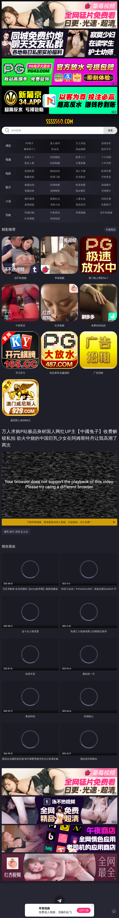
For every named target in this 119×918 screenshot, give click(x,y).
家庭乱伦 (55, 198)
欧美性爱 (106, 171)
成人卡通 (80, 171)
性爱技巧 (106, 204)
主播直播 (80, 163)
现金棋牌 (80, 149)
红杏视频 (29, 218)
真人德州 (55, 143)
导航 (8, 215)
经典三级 (55, 176)
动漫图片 (106, 184)
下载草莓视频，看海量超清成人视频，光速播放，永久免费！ (71, 522)
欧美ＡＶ (80, 157)
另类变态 (106, 176)
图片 (8, 187)
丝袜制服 (55, 163)
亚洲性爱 (29, 171)
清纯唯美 (55, 190)
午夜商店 (55, 212)
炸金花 (55, 149)
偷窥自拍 (29, 184)
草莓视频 (80, 212)
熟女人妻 (29, 163)
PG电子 (29, 143)
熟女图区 (80, 190)
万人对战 (80, 143)
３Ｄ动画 (106, 157)
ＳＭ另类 (106, 163)
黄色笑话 (80, 204)
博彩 (8, 146)
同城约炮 (29, 212)
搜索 (110, 130)
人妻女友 (80, 198)
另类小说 (55, 204)
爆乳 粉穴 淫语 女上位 (16, 531)
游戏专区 (106, 143)
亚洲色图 (55, 184)
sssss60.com (59, 121)
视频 (8, 159)
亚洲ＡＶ (29, 157)
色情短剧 (55, 218)
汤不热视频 (106, 212)
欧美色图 (80, 184)
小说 (8, 201)
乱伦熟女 (80, 176)
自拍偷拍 (55, 157)
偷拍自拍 (55, 171)
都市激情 (29, 198)
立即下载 (84, 910)
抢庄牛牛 (106, 149)
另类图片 (106, 190)
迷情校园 (29, 204)
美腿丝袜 (29, 190)
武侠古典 (106, 198)
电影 (8, 173)
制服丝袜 (29, 176)
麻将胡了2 (29, 149)
